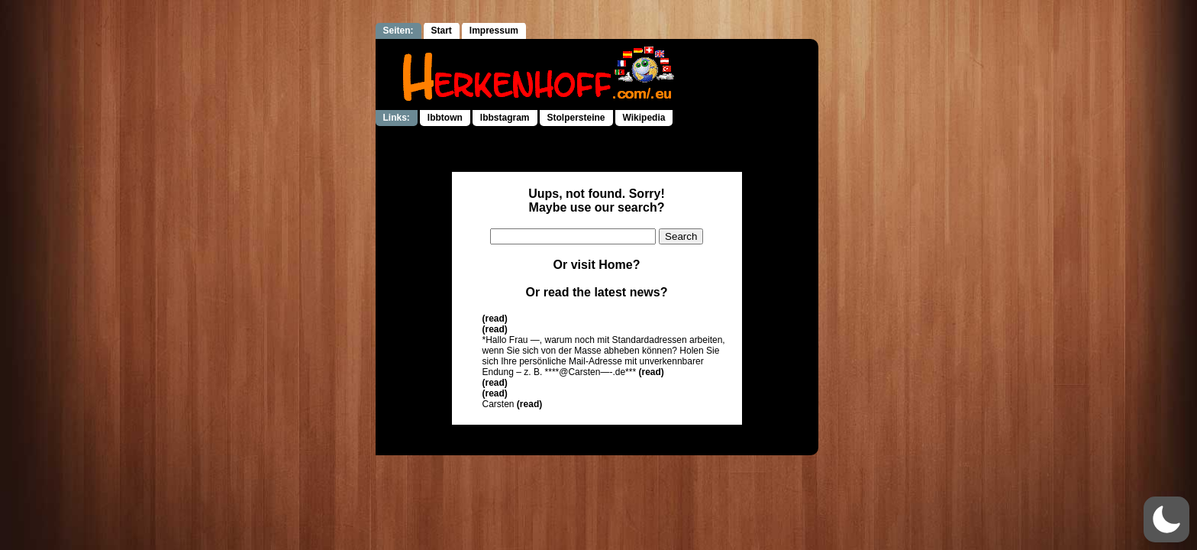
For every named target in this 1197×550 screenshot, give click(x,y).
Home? (619, 264)
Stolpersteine (576, 117)
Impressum (493, 30)
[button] (1166, 519)
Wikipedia (644, 117)
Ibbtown (445, 117)
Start (441, 30)
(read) (495, 318)
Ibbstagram (505, 117)
